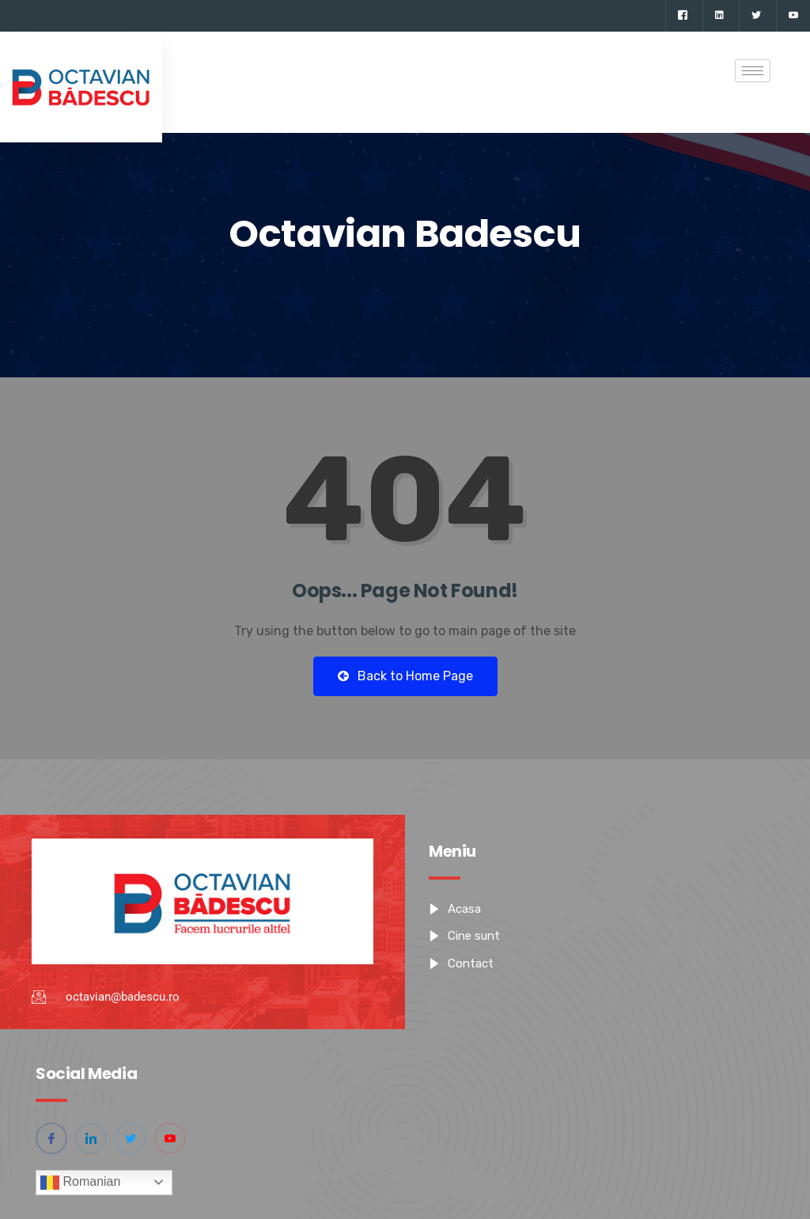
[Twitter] (756, 16)
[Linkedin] (719, 16)
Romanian (80, 1182)
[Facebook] (682, 16)
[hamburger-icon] (752, 70)
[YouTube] (793, 16)
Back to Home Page (405, 675)
